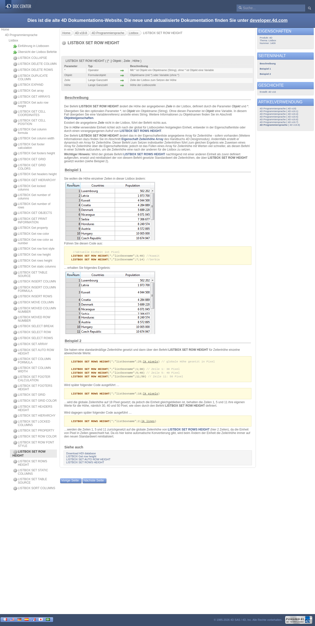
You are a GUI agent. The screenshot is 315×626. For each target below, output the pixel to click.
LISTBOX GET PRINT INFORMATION (30, 220)
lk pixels (150, 362)
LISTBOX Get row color (31, 234)
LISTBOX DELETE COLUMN (35, 64)
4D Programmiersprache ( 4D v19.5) (279, 116)
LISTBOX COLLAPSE (30, 58)
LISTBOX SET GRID (29, 395)
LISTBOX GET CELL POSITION (29, 122)
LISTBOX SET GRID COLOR (35, 401)
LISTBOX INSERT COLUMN (34, 282)
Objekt (236, 106)
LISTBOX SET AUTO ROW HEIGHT (33, 351)
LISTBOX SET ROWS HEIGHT (30, 463)
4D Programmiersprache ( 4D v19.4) (279, 114)
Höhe (76, 127)
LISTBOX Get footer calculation (28, 146)
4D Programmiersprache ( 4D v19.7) (279, 122)
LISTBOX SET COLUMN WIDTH (32, 369)
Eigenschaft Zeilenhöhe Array (142, 139)
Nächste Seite (93, 483)
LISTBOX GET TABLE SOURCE (30, 274)
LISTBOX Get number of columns (31, 196)
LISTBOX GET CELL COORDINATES (29, 113)
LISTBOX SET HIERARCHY (34, 416)
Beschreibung (76, 98)
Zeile (169, 106)
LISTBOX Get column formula (29, 131)
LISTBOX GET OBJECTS (32, 213)
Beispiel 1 (73, 170)
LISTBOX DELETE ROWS (33, 70)
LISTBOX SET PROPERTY (33, 431)
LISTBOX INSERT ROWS (32, 297)
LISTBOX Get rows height (32, 261)
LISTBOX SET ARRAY (30, 344)
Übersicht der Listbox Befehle (35, 52)
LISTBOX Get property (30, 228)
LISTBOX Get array (28, 91)
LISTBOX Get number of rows (31, 205)
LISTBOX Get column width (33, 139)
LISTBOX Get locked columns (29, 187)
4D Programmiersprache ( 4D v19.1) (279, 111)
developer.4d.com (268, 20)
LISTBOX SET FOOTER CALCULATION (31, 378)
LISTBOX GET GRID (29, 159)
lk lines (148, 423)
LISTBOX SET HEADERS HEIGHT (32, 408)
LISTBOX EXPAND (28, 85)
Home (5, 29)
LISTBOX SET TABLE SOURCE (30, 480)
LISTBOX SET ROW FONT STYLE (33, 444)
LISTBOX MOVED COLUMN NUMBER (34, 310)
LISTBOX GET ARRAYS (31, 97)
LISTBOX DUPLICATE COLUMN (30, 77)
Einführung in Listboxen (31, 46)
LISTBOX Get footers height (34, 154)
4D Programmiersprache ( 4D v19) (278, 108)
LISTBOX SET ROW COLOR (35, 437)
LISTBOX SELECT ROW (32, 332)
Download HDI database (81, 455)
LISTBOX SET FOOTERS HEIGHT (32, 387)
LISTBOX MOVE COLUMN (33, 303)
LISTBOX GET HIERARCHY (34, 180)
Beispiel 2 (73, 342)
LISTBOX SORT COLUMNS (34, 488)
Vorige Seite (70, 483)
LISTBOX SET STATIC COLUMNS (30, 472)
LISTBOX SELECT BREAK (33, 326)
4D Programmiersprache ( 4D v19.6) (279, 119)
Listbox (13, 40)
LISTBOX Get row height (32, 255)
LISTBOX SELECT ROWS (33, 338)
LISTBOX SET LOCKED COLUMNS (31, 423)
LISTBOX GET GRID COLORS (29, 166)
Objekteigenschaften (78, 118)
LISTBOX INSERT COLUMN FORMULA (34, 289)
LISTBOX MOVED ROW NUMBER (31, 318)
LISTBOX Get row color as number (33, 241)
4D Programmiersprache (21, 35)
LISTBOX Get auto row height (30, 104)
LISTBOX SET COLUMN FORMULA (32, 360)
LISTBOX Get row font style (33, 249)
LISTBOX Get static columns (34, 267)
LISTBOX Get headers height (35, 174)
